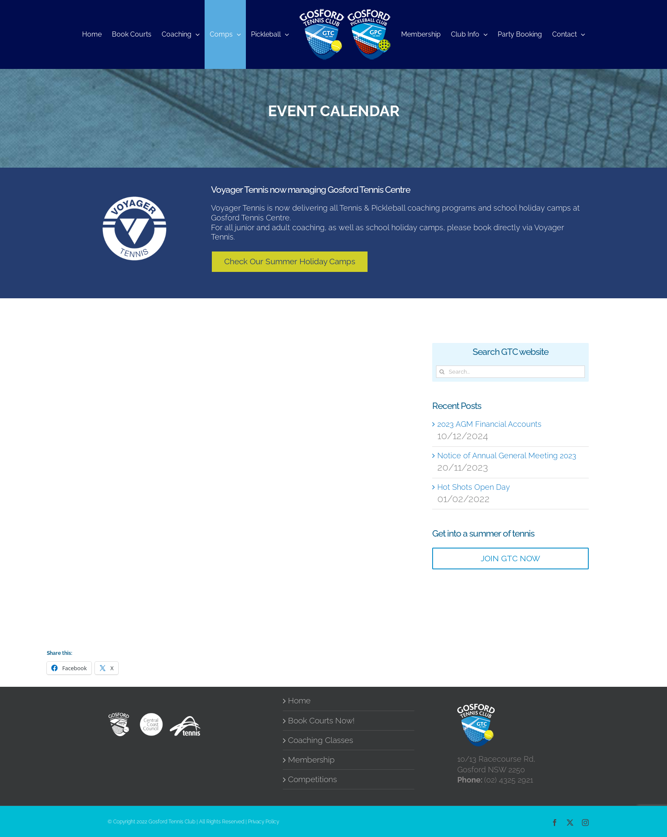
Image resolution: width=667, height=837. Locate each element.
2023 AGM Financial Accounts (489, 424)
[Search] (442, 372)
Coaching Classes (320, 740)
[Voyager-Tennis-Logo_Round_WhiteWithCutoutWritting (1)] (134, 200)
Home (299, 701)
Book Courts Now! (321, 721)
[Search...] (510, 372)
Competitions (312, 779)
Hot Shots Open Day (473, 487)
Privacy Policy (263, 822)
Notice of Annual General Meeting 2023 (506, 455)
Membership (311, 760)
